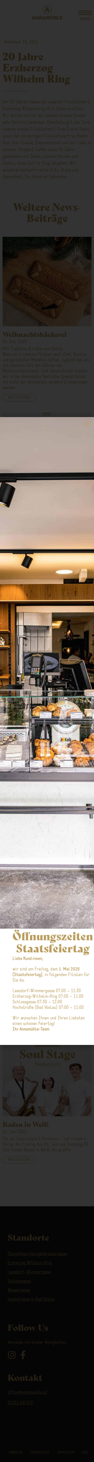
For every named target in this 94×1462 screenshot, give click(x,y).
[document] (47, 731)
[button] (87, 424)
